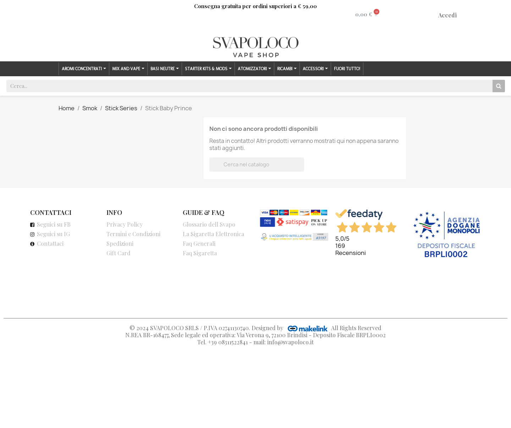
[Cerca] (256, 164)
